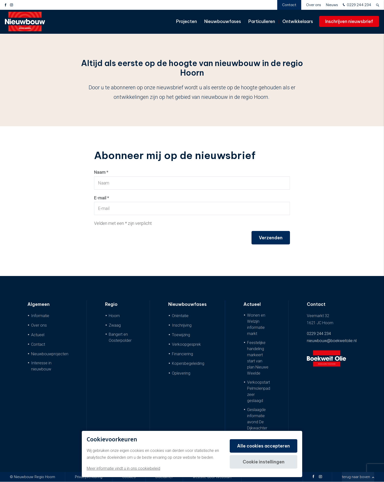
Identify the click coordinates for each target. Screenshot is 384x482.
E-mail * (101, 197)
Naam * (101, 172)
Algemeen (38, 304)
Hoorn (114, 315)
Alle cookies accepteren (263, 446)
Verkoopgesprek (186, 344)
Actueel (37, 335)
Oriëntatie (180, 315)
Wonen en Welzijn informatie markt (256, 324)
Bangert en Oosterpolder (120, 337)
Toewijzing (181, 335)
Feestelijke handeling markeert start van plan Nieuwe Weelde (257, 358)
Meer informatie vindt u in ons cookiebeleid (123, 468)
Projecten (186, 22)
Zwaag (115, 325)
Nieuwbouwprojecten (49, 354)
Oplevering (181, 373)
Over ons (313, 5)
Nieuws (332, 5)
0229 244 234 (356, 5)
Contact (289, 5)
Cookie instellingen (263, 462)
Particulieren (261, 22)
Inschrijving (182, 325)
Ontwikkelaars (297, 22)
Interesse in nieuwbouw (41, 366)
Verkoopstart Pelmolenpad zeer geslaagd (258, 391)
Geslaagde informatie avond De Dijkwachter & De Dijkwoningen (258, 425)
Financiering (182, 354)
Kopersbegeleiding (188, 363)
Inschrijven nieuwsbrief (349, 22)
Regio (111, 304)
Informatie (40, 315)
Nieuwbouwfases (222, 22)
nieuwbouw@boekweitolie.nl (332, 341)
